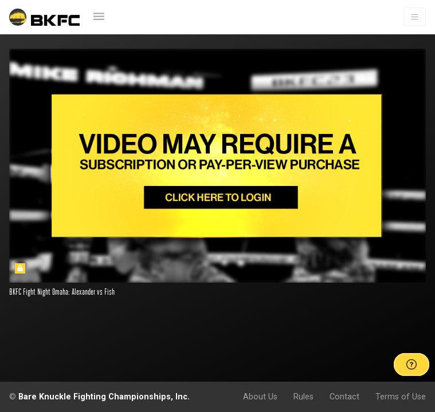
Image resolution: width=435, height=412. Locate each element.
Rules (303, 396)
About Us (260, 396)
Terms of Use (400, 396)
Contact (344, 396)
